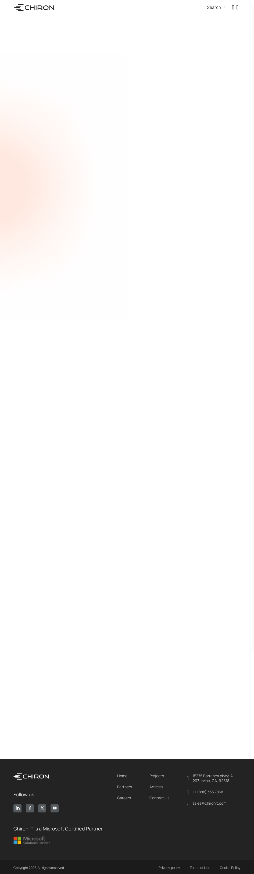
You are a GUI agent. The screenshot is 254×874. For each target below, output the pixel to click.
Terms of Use (200, 866)
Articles (156, 785)
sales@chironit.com (207, 802)
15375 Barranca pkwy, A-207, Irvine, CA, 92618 (210, 777)
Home (122, 774)
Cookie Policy (231, 866)
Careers (124, 796)
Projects (156, 774)
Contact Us (159, 796)
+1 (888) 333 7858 (205, 790)
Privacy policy (170, 866)
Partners (124, 785)
